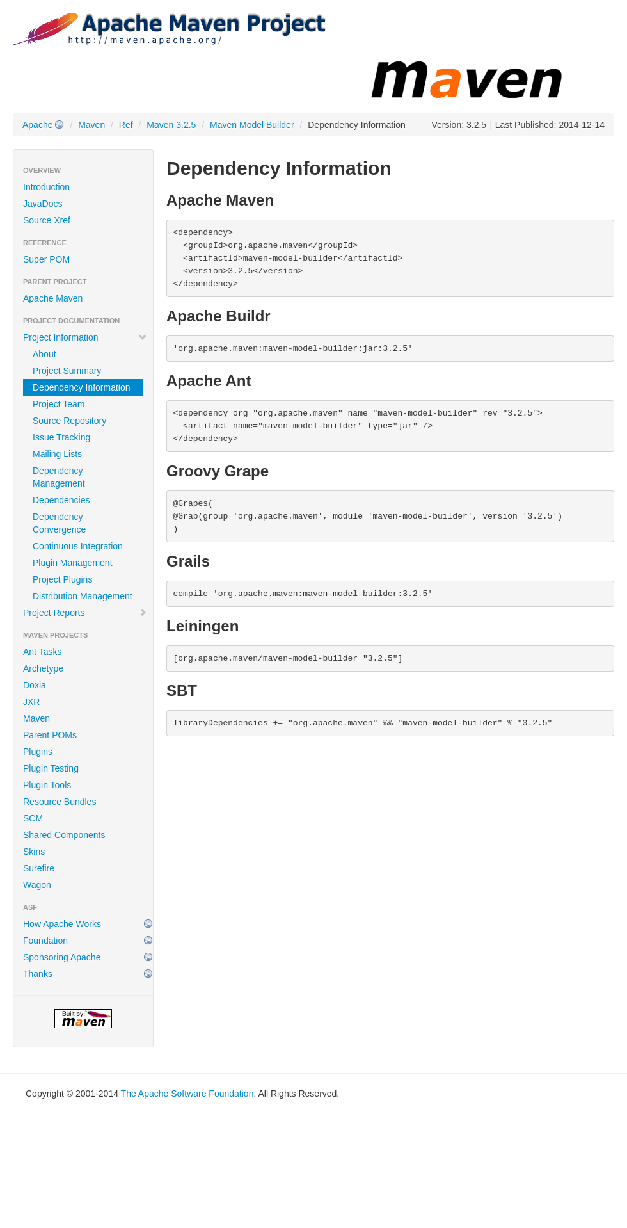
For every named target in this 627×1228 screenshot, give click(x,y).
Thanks (37, 974)
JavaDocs (42, 203)
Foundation (45, 940)
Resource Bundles (59, 801)
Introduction (46, 187)
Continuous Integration (78, 546)
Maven (91, 125)
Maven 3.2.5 (171, 125)
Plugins (37, 752)
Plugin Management (73, 563)
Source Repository (69, 421)
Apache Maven (53, 298)
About (44, 354)
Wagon (37, 885)
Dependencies (61, 500)
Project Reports (85, 613)
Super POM (46, 259)
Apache (37, 125)
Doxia (34, 685)
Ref (126, 125)
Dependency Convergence (59, 523)
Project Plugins (62, 579)
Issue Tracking (61, 437)
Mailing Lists (57, 454)
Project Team (58, 404)
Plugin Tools (47, 785)
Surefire (38, 868)
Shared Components (64, 835)
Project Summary (67, 371)
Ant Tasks (42, 652)
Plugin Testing (51, 768)
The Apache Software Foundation (187, 1093)
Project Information (85, 337)
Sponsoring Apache (61, 957)
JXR (31, 702)
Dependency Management (59, 477)
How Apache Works (62, 924)
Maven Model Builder (252, 125)
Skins (34, 851)
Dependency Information (82, 387)
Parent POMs (50, 735)
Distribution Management (82, 596)
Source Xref (46, 220)
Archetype (43, 668)
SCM (33, 818)
